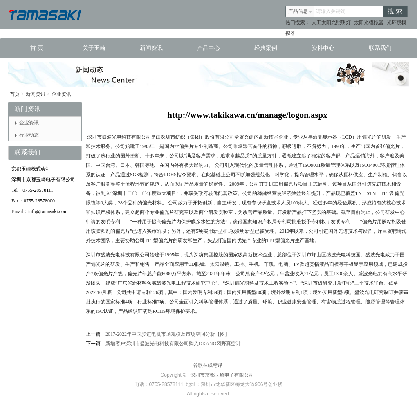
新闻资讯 (151, 48)
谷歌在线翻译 (207, 365)
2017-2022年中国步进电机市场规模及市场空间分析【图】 (167, 334)
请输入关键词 (330, 11)
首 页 (36, 48)
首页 (15, 94)
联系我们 (380, 48)
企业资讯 (61, 94)
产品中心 (208, 48)
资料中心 (323, 48)
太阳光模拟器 (368, 22)
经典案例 (265, 48)
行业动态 (27, 135)
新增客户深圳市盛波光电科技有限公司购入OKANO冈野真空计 (173, 343)
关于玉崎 (94, 48)
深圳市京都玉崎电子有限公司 (222, 375)
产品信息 (300, 11)
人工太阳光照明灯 (331, 22)
